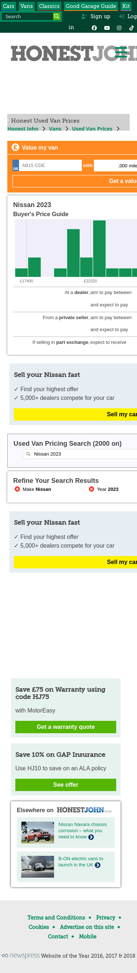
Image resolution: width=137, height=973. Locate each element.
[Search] (56, 16)
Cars (8, 6)
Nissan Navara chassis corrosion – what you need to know (82, 830)
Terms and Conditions (56, 918)
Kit (126, 6)
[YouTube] (106, 27)
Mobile (87, 937)
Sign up (95, 16)
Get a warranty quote (66, 727)
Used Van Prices (92, 128)
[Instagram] (119, 27)
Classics (49, 6)
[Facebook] (94, 27)
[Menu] (121, 52)
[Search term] (31, 16)
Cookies (38, 927)
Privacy (105, 918)
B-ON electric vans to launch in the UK (80, 861)
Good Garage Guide (91, 6)
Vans (26, 6)
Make (32, 489)
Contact (58, 937)
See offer (65, 785)
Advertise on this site (87, 927)
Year (103, 489)
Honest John (22, 128)
